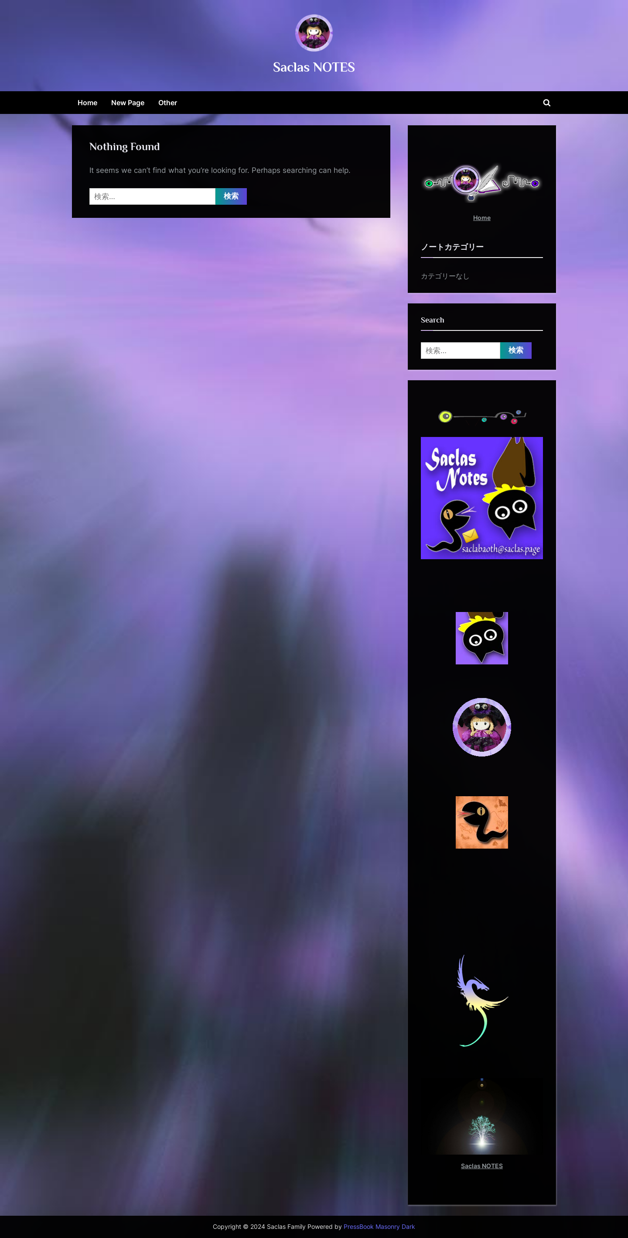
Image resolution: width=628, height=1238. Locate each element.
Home (87, 102)
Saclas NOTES (314, 67)
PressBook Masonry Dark (379, 1226)
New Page (127, 102)
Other (167, 102)
